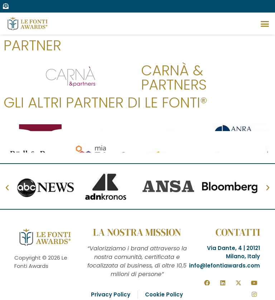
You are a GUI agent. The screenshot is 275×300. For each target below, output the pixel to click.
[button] (264, 23)
